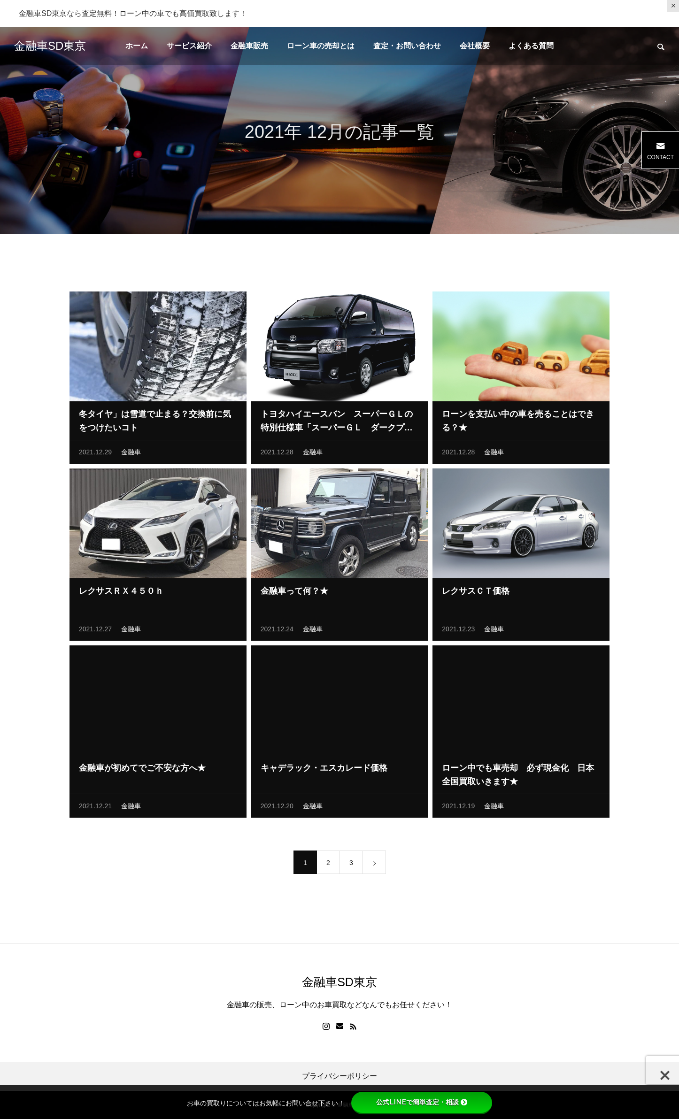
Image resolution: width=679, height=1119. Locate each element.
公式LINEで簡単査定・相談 (421, 1102)
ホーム (136, 46)
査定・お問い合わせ (407, 46)
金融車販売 (249, 46)
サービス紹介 (189, 46)
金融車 (131, 454)
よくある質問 (531, 46)
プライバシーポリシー (339, 1076)
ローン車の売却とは (321, 46)
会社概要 (475, 46)
